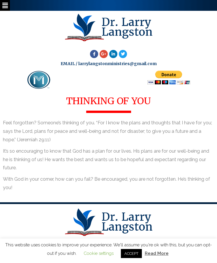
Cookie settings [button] (99, 253)
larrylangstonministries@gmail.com (117, 63)
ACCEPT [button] (131, 253)
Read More (157, 253)
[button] (5, 5)
